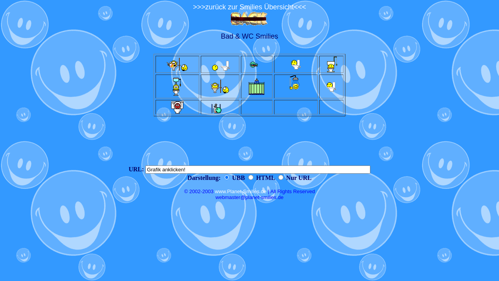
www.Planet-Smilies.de (240, 191)
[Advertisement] (249, 140)
